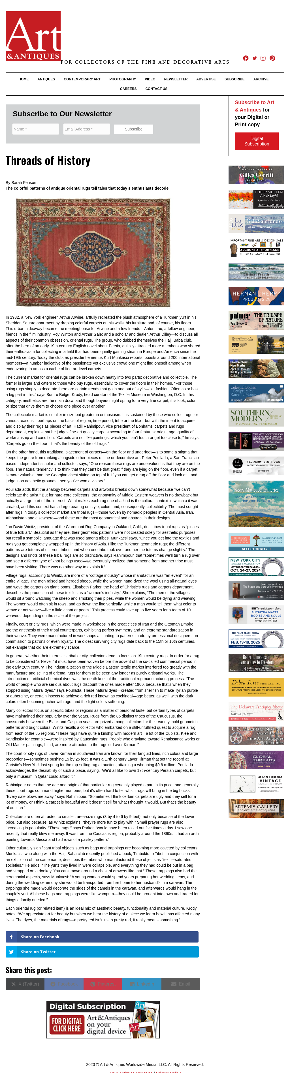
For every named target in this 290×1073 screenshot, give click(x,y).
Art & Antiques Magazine (131, 1056)
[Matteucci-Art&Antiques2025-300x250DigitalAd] (256, 503)
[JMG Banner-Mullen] (256, 199)
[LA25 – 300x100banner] (256, 465)
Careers (128, 89)
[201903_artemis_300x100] (256, 808)
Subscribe (235, 79)
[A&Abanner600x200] (256, 223)
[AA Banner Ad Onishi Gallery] (256, 590)
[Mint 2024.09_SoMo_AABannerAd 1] (256, 417)
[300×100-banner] (256, 735)
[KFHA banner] (256, 368)
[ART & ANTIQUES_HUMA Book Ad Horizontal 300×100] (256, 441)
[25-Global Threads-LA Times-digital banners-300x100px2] (256, 759)
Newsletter (176, 79)
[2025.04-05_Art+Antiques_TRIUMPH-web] (256, 320)
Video (150, 79)
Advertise (206, 79)
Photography (123, 79)
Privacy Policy (168, 1056)
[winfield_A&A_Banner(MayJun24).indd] (256, 344)
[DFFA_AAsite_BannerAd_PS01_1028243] (256, 687)
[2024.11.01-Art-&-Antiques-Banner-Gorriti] (256, 174)
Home (23, 79)
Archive (261, 79)
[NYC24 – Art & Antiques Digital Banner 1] (256, 566)
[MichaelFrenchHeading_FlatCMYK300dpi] (256, 271)
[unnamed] (256, 662)
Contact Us (156, 89)
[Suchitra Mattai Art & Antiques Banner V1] (256, 614)
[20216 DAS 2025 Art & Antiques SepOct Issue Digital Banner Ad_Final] (256, 711)
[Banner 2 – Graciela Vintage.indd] (256, 783)
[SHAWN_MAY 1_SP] (256, 247)
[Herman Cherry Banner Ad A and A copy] (256, 296)
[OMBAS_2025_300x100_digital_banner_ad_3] (256, 541)
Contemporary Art (82, 79)
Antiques (46, 79)
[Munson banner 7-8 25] (256, 392)
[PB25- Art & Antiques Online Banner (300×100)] (256, 638)
